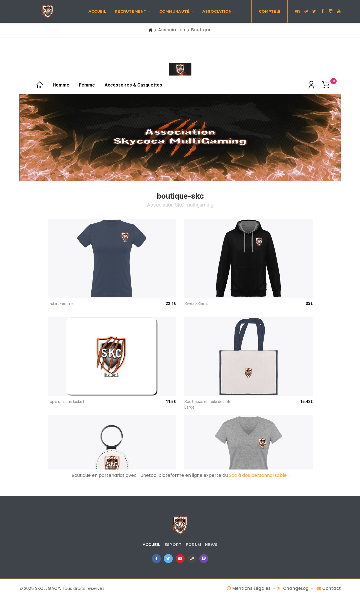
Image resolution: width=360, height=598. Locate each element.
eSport (173, 544)
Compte (269, 11)
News (211, 544)
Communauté (176, 11)
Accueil (97, 11)
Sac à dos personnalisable (258, 475)
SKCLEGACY (47, 588)
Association (219, 11)
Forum (193, 544)
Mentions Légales (251, 588)
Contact (331, 588)
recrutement (133, 11)
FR (297, 11)
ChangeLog (296, 588)
